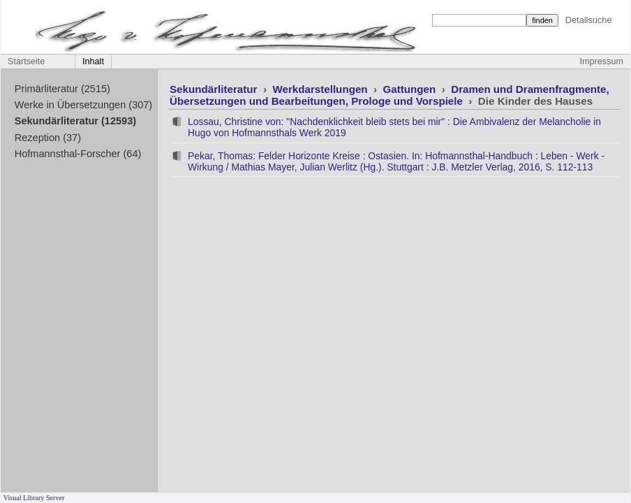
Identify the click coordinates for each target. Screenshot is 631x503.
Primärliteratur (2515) (62, 88)
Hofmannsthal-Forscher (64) (78, 153)
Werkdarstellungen (321, 89)
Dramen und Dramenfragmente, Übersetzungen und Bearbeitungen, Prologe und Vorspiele (389, 95)
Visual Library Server (34, 498)
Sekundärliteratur (215, 89)
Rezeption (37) (48, 137)
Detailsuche (588, 20)
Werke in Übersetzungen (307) (83, 104)
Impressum (601, 61)
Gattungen (411, 89)
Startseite (26, 61)
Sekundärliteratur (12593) (75, 120)
